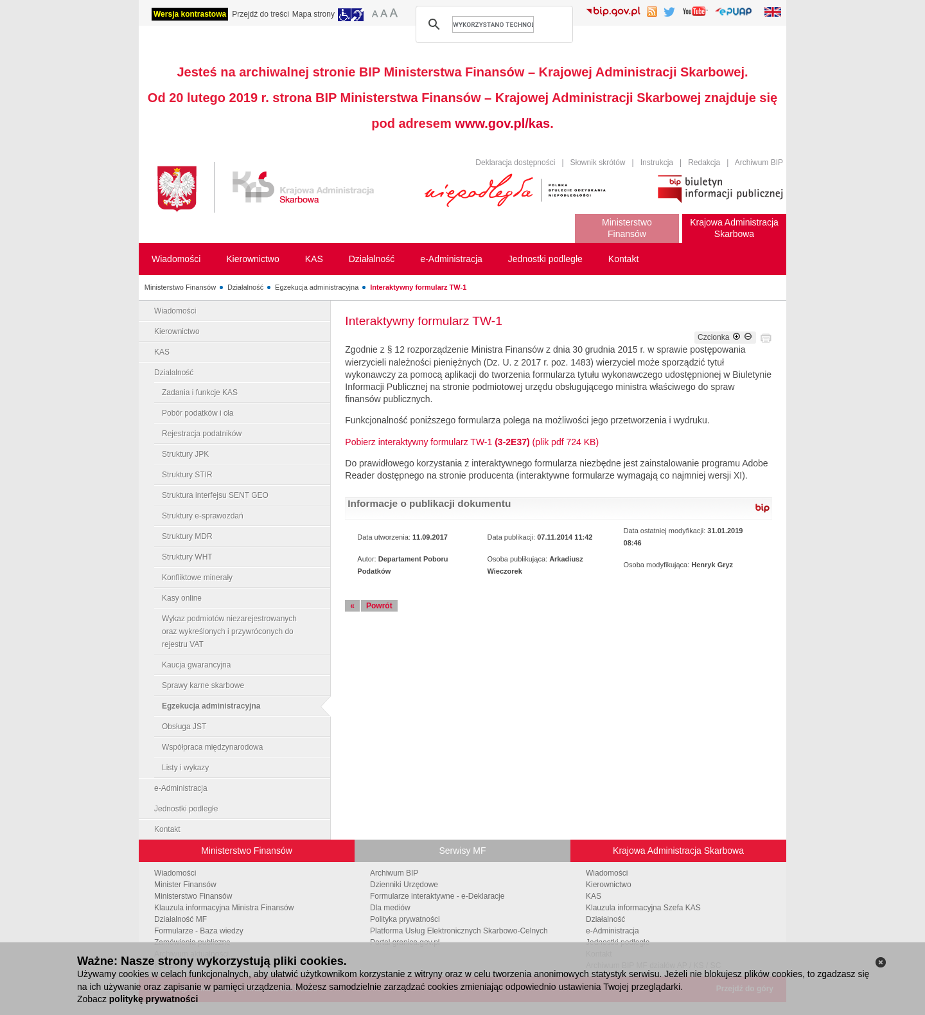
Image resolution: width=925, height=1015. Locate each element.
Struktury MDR (187, 536)
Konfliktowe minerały (197, 577)
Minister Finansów (185, 884)
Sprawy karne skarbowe (203, 685)
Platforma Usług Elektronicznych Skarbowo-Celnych (459, 930)
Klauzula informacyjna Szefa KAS (643, 907)
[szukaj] (493, 24)
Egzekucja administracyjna (316, 287)
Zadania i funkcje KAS (200, 392)
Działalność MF (180, 919)
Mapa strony (313, 14)
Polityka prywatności (405, 919)
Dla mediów (390, 907)
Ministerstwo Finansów (180, 287)
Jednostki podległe (186, 808)
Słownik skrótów (598, 162)
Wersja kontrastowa (190, 14)
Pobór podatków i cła (197, 413)
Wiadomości (175, 310)
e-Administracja (180, 788)
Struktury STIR (187, 474)
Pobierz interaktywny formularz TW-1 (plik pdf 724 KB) (472, 442)
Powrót (379, 605)
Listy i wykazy (185, 767)
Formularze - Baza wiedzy (198, 930)
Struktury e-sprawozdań (202, 515)
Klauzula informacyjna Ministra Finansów (224, 907)
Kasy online (182, 598)
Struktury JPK (185, 454)
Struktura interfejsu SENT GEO (215, 495)
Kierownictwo (177, 331)
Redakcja (704, 162)
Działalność (245, 287)
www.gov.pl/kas (502, 123)
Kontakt (167, 829)
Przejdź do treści (260, 14)
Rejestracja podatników (202, 433)
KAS (162, 352)
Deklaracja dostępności (515, 162)
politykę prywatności (153, 999)
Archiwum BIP (759, 162)
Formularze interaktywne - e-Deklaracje (437, 896)
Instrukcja (656, 162)
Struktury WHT (187, 556)
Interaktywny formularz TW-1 (418, 287)
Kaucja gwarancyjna (196, 664)
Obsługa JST (184, 726)
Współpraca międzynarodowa (212, 747)
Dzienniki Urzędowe (404, 884)
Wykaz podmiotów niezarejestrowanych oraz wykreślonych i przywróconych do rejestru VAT (229, 631)
